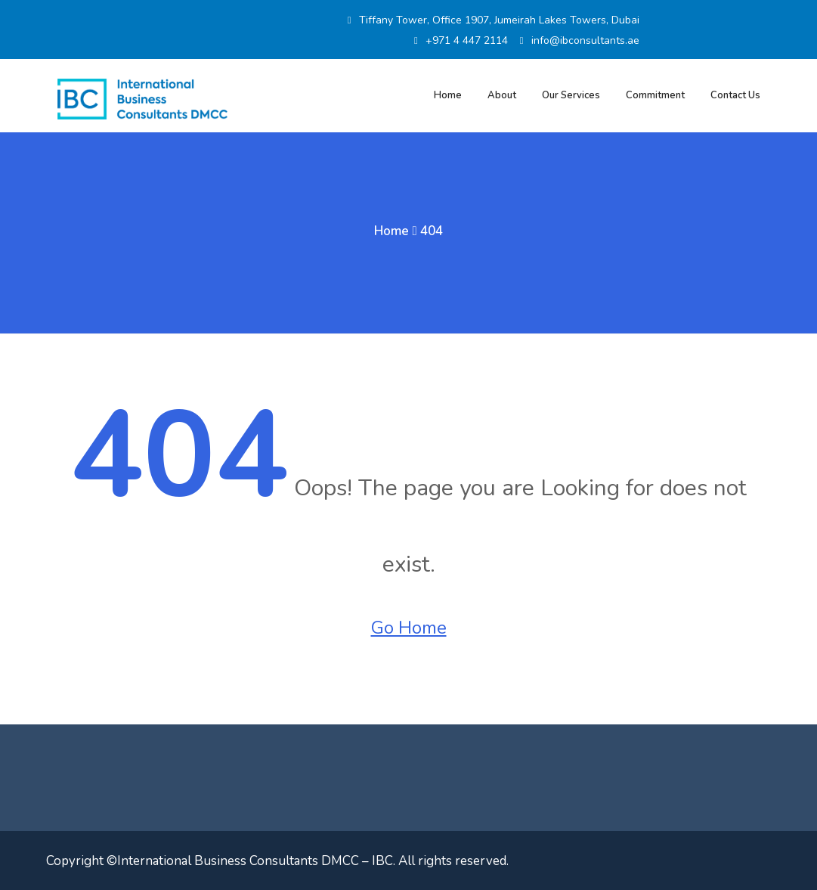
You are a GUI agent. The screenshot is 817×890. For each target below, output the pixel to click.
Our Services (571, 95)
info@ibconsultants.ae (579, 40)
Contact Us (735, 95)
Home (448, 95)
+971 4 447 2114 (461, 40)
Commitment (655, 95)
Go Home (409, 628)
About (501, 95)
